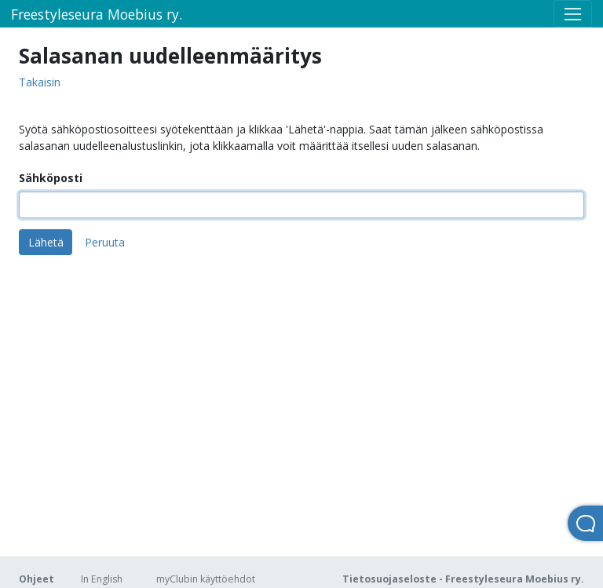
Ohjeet (36, 579)
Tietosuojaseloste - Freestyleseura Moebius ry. (463, 579)
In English (101, 579)
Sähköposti (50, 177)
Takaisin (39, 82)
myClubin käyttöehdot (205, 579)
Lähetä (46, 242)
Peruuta (105, 242)
